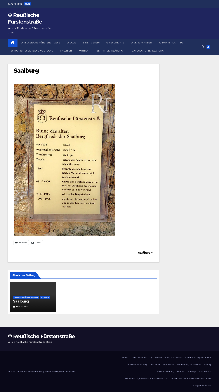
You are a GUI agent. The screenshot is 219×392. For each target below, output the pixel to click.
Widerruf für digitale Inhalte (168, 357)
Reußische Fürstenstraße (26, 297)
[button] (203, 46)
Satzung (207, 364)
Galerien (66, 50)
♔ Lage (71, 42)
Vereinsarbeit (205, 371)
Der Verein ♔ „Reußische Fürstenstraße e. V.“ (147, 378)
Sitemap (192, 371)
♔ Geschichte (115, 42)
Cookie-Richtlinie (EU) (141, 357)
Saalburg (26, 70)
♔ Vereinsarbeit (141, 42)
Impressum (168, 364)
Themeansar (70, 371)
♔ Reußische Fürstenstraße (40, 42)
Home (124, 357)
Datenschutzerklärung (148, 50)
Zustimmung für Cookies (189, 364)
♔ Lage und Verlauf (202, 385)
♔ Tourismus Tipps (171, 42)
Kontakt (84, 50)
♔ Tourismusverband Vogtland (32, 50)
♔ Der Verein (91, 42)
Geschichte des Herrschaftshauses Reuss (191, 378)
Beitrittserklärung (110, 50)
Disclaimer (155, 364)
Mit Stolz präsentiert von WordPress (25, 371)
